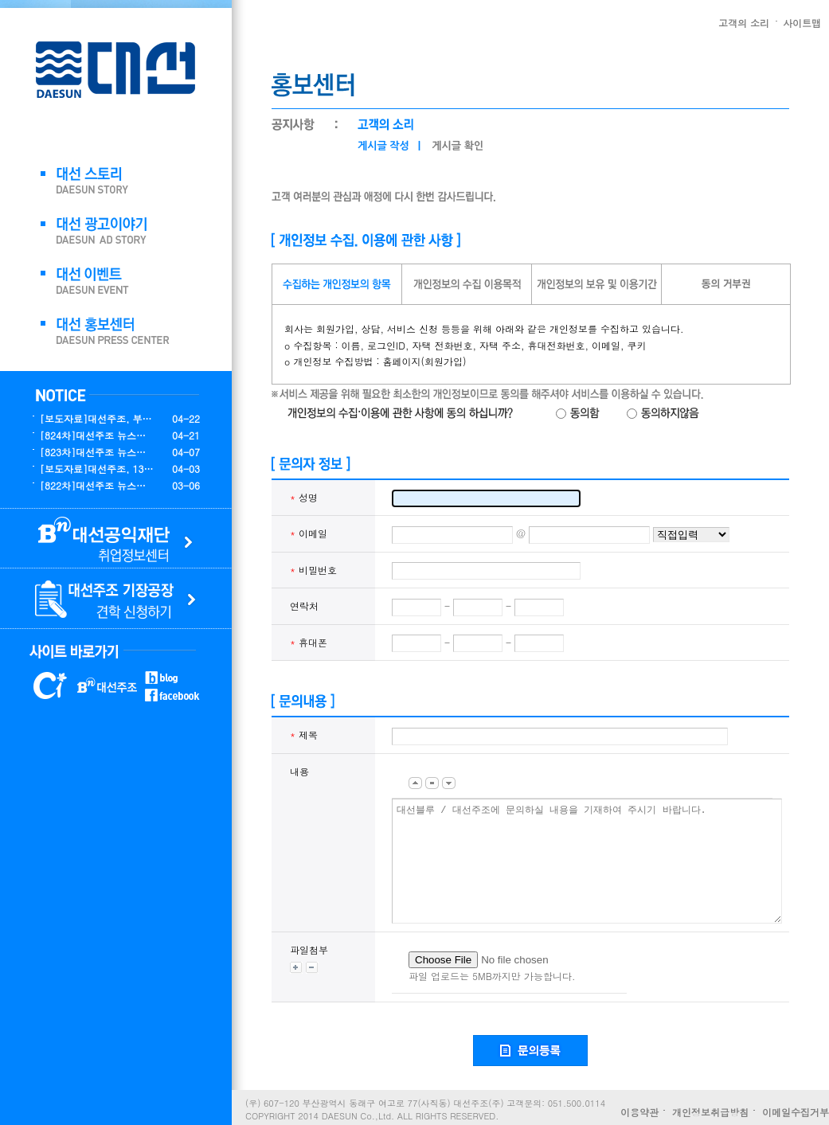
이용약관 (639, 1112)
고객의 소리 (743, 22)
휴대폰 (308, 642)
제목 (304, 734)
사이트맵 (802, 22)
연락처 (304, 605)
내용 (299, 771)
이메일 (308, 533)
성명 (304, 497)
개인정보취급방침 (710, 1112)
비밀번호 (313, 569)
